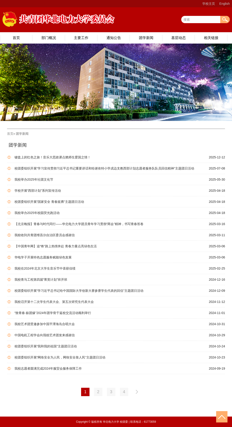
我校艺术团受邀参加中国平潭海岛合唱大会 (44, 324)
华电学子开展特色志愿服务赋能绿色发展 (43, 257)
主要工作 (81, 38)
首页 (16, 38)
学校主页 (208, 3)
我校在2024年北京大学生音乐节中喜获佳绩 (44, 268)
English (224, 3)
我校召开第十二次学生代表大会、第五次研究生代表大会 (54, 302)
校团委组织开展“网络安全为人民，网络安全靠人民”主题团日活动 (59, 357)
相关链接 (211, 38)
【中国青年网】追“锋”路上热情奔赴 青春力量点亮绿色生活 (55, 246)
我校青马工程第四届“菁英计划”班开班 (40, 279)
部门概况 (48, 38)
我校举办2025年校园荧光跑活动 (37, 213)
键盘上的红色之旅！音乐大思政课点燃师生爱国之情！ (52, 157)
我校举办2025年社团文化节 (33, 179)
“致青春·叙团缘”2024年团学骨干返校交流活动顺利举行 (52, 313)
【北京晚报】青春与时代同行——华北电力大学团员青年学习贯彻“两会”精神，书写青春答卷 (78, 224)
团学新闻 (146, 38)
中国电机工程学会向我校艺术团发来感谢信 (44, 335)
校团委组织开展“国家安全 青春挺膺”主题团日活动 (49, 202)
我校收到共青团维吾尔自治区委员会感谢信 (44, 235)
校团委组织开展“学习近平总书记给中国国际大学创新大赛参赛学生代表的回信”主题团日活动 (78, 290)
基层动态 (178, 38)
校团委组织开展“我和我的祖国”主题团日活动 (45, 346)
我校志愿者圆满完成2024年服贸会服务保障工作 (48, 368)
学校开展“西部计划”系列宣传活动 (37, 190)
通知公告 (113, 38)
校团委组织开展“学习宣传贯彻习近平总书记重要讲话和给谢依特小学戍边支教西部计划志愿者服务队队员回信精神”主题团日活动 (104, 168)
